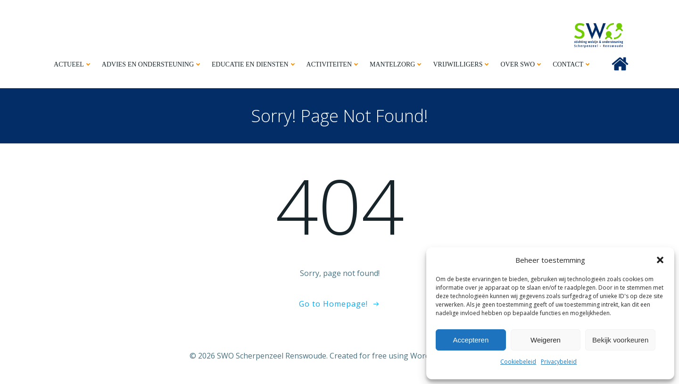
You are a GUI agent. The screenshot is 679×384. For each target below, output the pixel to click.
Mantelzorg (396, 64)
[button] (660, 260)
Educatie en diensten (254, 64)
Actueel (73, 64)
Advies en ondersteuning (152, 64)
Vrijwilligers (462, 64)
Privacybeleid (559, 362)
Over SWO (521, 64)
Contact (572, 64)
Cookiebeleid (518, 362)
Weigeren (545, 340)
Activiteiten (333, 64)
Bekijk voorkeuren (620, 340)
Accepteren (471, 340)
